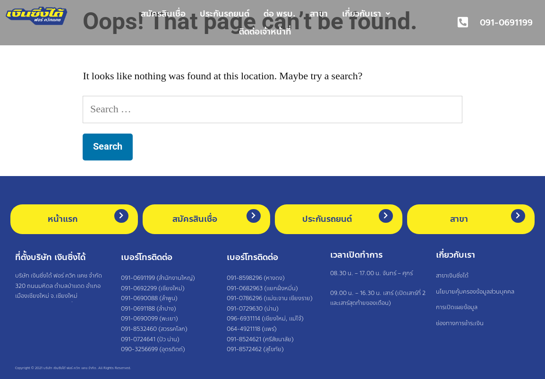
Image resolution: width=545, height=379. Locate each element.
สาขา (319, 13)
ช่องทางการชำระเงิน (460, 323)
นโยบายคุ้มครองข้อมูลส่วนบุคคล (475, 291)
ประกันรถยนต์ (224, 13)
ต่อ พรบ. (280, 13)
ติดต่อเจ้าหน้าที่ (265, 31)
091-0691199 (506, 22)
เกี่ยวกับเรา (366, 13)
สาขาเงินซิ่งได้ (452, 275)
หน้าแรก (62, 219)
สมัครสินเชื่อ (163, 13)
